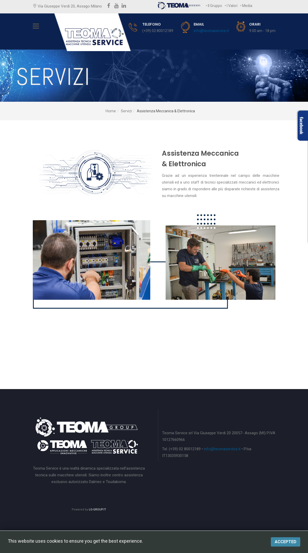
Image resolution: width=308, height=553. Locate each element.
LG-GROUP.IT (97, 509)
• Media (246, 6)
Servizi (126, 111)
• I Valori (231, 6)
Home (111, 111)
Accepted (285, 541)
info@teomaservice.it (211, 31)
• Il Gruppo (214, 6)
